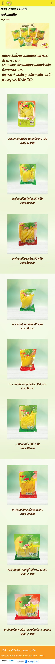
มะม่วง (8, 19)
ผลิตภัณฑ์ (12, 9)
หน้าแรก (4, 9)
